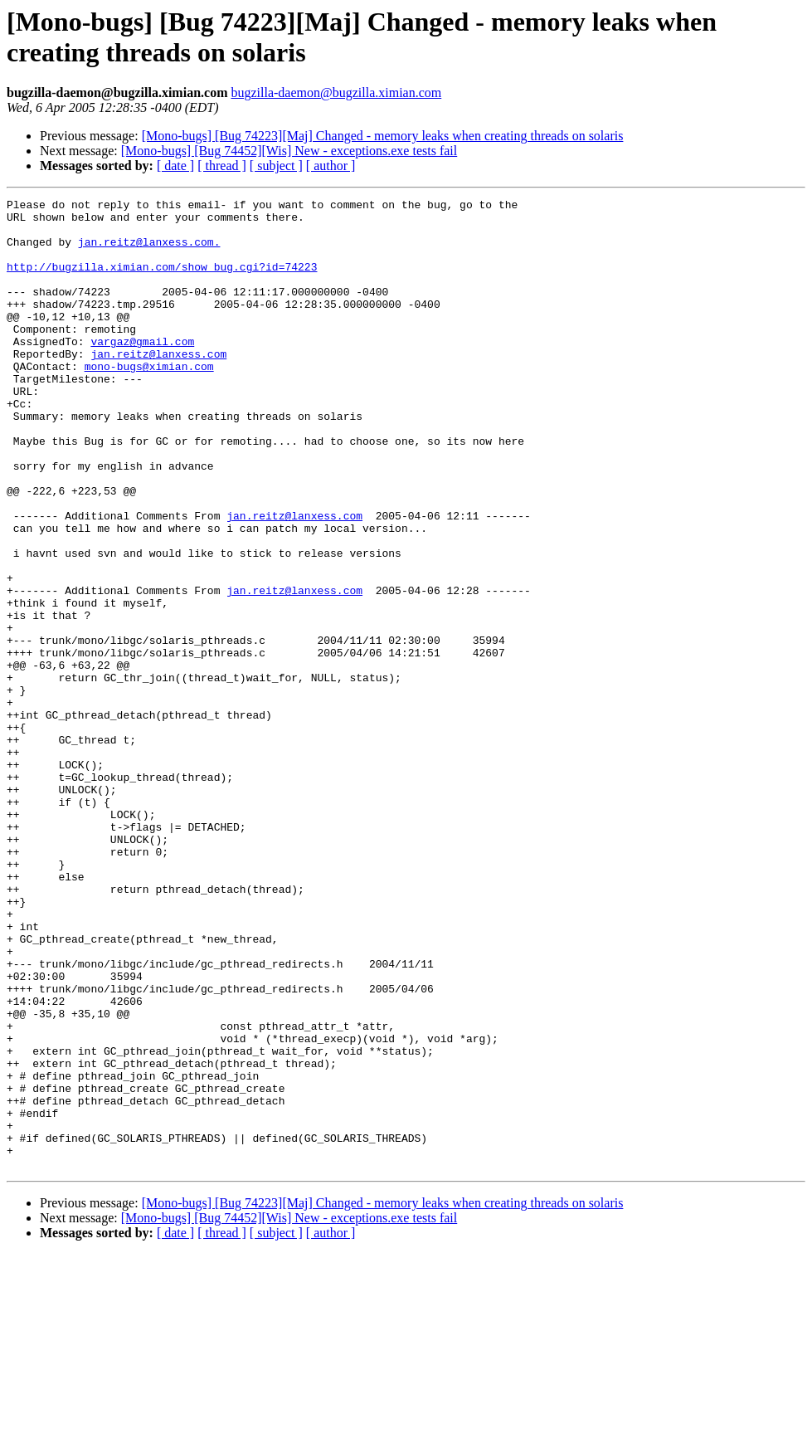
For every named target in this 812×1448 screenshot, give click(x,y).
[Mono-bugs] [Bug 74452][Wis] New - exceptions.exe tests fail (289, 151)
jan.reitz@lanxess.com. (149, 251)
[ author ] (331, 165)
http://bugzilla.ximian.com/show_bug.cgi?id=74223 (162, 281)
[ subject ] (276, 165)
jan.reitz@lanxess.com (158, 385)
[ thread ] (221, 165)
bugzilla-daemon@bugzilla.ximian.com (336, 92)
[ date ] (175, 165)
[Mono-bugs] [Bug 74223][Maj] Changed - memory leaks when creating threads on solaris (383, 136)
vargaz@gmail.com (142, 370)
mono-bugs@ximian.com (149, 400)
